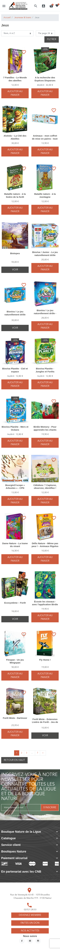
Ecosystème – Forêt (15, 602)
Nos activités (30, 931)
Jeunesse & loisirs (22, 18)
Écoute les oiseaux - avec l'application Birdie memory (45, 604)
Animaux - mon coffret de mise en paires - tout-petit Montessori (45, 138)
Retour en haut (14, 760)
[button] (35, 6)
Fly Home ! (45, 659)
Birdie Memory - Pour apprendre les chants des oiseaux (45, 429)
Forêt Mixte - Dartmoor (15, 718)
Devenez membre (30, 915)
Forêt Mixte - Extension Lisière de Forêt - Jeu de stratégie (45, 722)
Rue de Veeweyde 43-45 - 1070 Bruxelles (30, 895)
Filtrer (51, 39)
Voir (15, 270)
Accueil (7, 18)
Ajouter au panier (15, 93)
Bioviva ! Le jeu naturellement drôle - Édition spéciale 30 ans (45, 313)
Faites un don (30, 923)
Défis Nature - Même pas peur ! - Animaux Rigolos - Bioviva (45, 546)
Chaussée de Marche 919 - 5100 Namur (33, 898)
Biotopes (15, 253)
